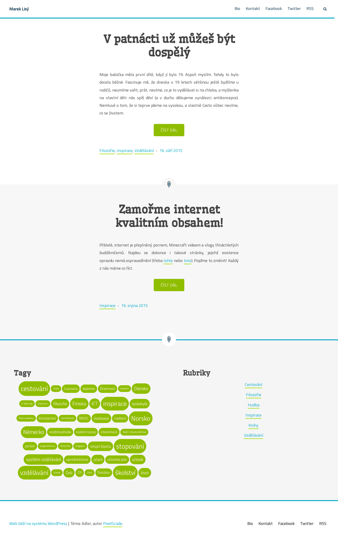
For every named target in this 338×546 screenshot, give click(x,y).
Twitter (294, 8)
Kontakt (253, 8)
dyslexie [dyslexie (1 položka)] (124, 388)
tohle (168, 260)
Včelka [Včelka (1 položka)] (57, 472)
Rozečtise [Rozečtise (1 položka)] (65, 446)
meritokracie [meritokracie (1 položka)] (67, 418)
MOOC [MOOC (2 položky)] (84, 418)
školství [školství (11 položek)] (125, 472)
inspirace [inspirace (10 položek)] (115, 403)
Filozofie (107, 150)
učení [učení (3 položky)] (98, 459)
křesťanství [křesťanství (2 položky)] (47, 418)
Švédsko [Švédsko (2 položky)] (104, 472)
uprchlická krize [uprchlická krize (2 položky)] (77, 459)
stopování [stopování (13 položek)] (130, 446)
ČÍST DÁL (169, 130)
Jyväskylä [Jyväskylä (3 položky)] (139, 404)
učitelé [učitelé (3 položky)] (137, 459)
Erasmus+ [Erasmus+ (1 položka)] (43, 403)
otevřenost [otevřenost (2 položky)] (109, 432)
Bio (237, 8)
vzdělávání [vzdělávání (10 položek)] (34, 472)
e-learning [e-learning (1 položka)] (27, 403)
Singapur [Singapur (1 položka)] (80, 446)
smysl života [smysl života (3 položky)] (100, 446)
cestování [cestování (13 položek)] (34, 388)
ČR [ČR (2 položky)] (80, 472)
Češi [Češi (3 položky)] (69, 473)
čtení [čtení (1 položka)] (89, 472)
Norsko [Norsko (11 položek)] (140, 418)
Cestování (253, 384)
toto (187, 260)
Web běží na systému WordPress (38, 523)
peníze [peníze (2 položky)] (30, 446)
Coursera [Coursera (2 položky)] (70, 388)
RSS (310, 8)
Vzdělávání (144, 150)
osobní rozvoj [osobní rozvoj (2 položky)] (86, 432)
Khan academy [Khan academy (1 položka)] (26, 418)
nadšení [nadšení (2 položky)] (120, 418)
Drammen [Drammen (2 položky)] (107, 388)
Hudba (253, 405)
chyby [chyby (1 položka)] (56, 388)
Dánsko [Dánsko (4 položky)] (141, 388)
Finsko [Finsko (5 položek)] (79, 403)
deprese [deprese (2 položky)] (89, 388)
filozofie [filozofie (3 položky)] (60, 404)
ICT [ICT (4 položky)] (95, 403)
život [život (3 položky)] (145, 473)
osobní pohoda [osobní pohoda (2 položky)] (60, 432)
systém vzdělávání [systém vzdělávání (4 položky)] (43, 459)
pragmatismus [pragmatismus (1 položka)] (47, 446)
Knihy (253, 425)
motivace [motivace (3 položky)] (101, 418)
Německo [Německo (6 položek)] (33, 432)
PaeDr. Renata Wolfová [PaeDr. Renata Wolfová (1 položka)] (134, 432)
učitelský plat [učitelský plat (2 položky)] (117, 459)
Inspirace (125, 150)
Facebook (273, 8)
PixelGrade (112, 523)
